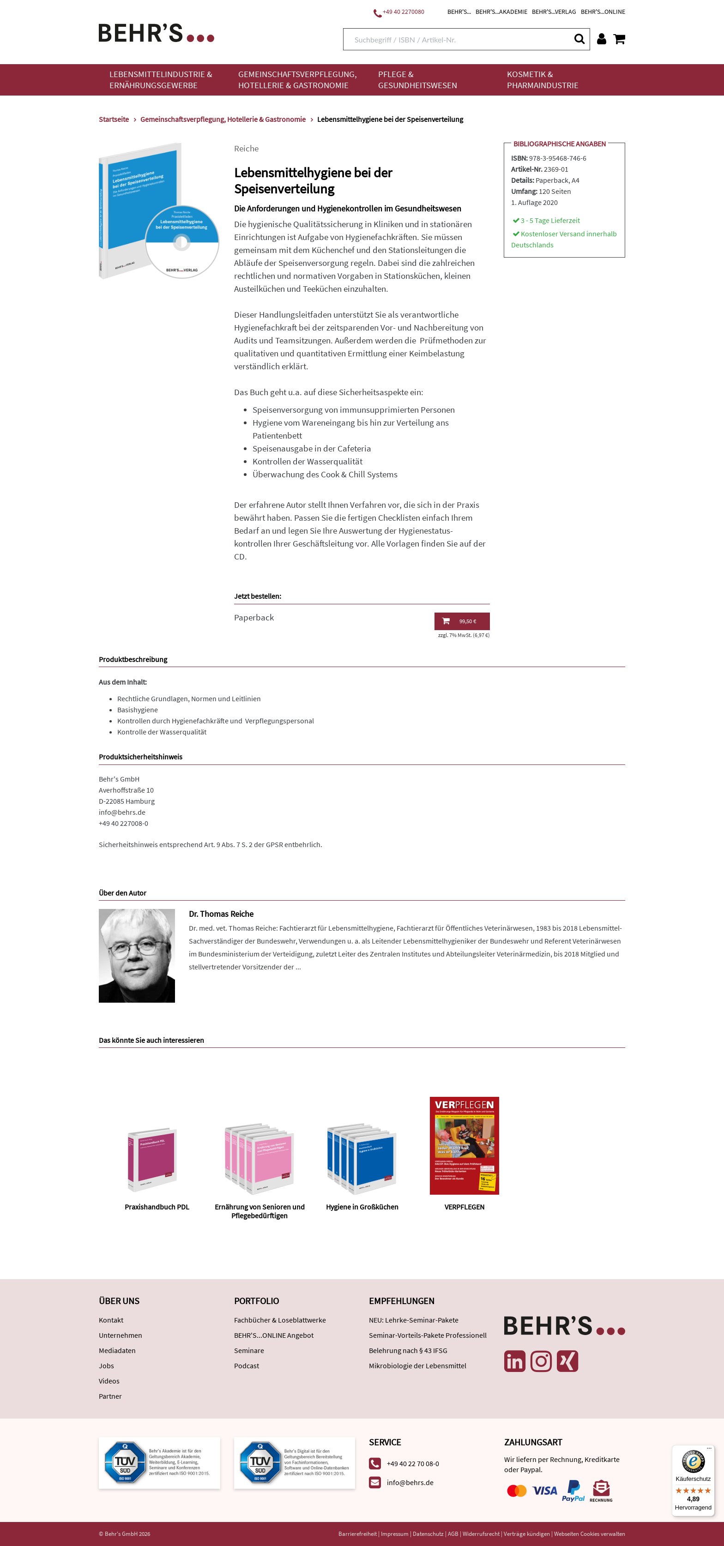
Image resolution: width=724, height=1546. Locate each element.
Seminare (249, 1350)
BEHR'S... (459, 11)
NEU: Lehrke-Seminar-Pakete (414, 1319)
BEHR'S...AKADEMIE (501, 11)
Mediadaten (117, 1350)
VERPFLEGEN (464, 1206)
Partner (110, 1396)
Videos (109, 1380)
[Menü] (709, 1450)
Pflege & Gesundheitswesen (417, 79)
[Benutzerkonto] (601, 38)
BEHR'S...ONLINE (603, 11)
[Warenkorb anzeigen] (619, 38)
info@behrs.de (122, 812)
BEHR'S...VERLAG (554, 11)
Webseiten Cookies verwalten (589, 1534)
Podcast (246, 1365)
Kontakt (111, 1319)
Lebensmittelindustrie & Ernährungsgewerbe (160, 79)
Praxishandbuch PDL (157, 1206)
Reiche (246, 148)
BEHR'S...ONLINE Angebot (274, 1335)
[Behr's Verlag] (156, 31)
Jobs (106, 1365)
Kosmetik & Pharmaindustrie (543, 79)
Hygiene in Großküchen (362, 1206)
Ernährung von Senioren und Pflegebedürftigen (260, 1211)
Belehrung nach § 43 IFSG (408, 1350)
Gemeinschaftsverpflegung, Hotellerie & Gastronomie (297, 79)
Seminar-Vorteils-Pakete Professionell (428, 1335)
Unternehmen (120, 1335)
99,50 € (459, 621)
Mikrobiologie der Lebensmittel (417, 1365)
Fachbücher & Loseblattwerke (280, 1319)
